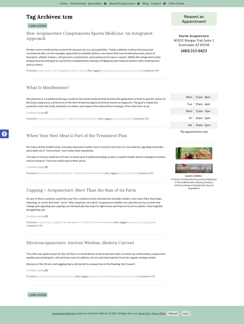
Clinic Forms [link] (176, 3)
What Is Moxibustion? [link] (47, 87)
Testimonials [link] (78, 3)
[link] (4, 134)
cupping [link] (146, 222)
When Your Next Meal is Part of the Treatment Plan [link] (76, 135)
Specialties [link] (95, 3)
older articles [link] (37, 25)
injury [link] (118, 70)
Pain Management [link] (61, 70)
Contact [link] (156, 3)
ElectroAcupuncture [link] (63, 276)
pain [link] (153, 222)
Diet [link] (39, 173)
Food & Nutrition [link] (52, 173)
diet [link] (120, 173)
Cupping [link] (56, 222)
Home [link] (64, 3)
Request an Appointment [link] (194, 19)
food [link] (126, 173)
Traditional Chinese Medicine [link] (81, 118)
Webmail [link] (172, 313)
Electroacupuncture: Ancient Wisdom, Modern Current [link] (80, 242)
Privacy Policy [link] (158, 313)
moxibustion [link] (125, 118)
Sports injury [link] (79, 70)
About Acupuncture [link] (122, 3)
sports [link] (125, 70)
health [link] (133, 173)
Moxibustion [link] (58, 118)
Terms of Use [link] (144, 313)
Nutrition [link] (67, 173)
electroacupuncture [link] (114, 276)
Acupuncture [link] (44, 70)
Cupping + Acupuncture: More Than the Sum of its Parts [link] (81, 190)
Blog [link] (146, 3)
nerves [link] (129, 276)
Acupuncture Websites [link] (63, 313)
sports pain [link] (136, 70)
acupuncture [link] (107, 70)
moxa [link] (115, 118)
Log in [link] (186, 313)
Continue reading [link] (37, 112)
